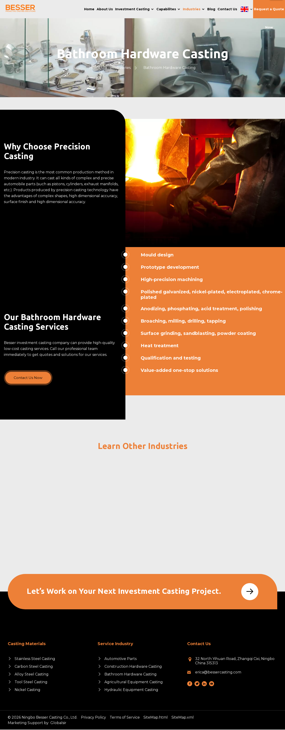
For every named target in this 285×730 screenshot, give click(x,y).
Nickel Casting (27, 690)
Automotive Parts (120, 659)
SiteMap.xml (182, 718)
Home (95, 67)
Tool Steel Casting (31, 682)
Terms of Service (125, 718)
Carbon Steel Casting (34, 667)
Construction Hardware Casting (133, 667)
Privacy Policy (93, 718)
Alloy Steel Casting (32, 675)
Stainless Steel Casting (35, 659)
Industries (121, 67)
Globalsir (58, 723)
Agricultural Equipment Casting (133, 682)
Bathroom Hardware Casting (169, 67)
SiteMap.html (155, 718)
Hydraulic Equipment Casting (131, 690)
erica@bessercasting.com (218, 672)
